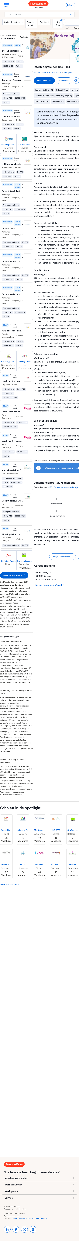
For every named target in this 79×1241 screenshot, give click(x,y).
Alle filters (58, 22)
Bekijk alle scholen (9, 884)
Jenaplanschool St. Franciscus (47, 72)
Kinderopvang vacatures (21, 1218)
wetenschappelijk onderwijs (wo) (14, 612)
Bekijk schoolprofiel (62, 556)
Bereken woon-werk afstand (50, 585)
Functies (44, 22)
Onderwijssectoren (13, 22)
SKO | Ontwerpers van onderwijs (63, 487)
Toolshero (36, 1218)
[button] (67, 25)
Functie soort (31, 23)
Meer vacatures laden (14, 575)
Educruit (44, 1218)
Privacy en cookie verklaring (14, 1213)
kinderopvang (9, 617)
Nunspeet (68, 72)
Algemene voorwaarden (13, 1216)
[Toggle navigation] (7, 5)
